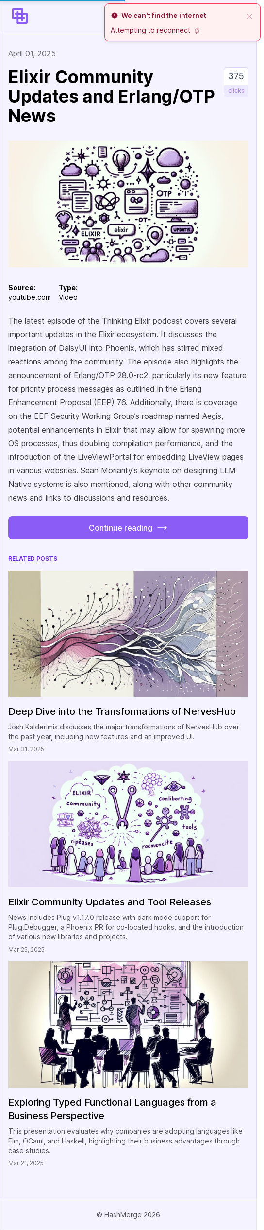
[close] (249, 15)
